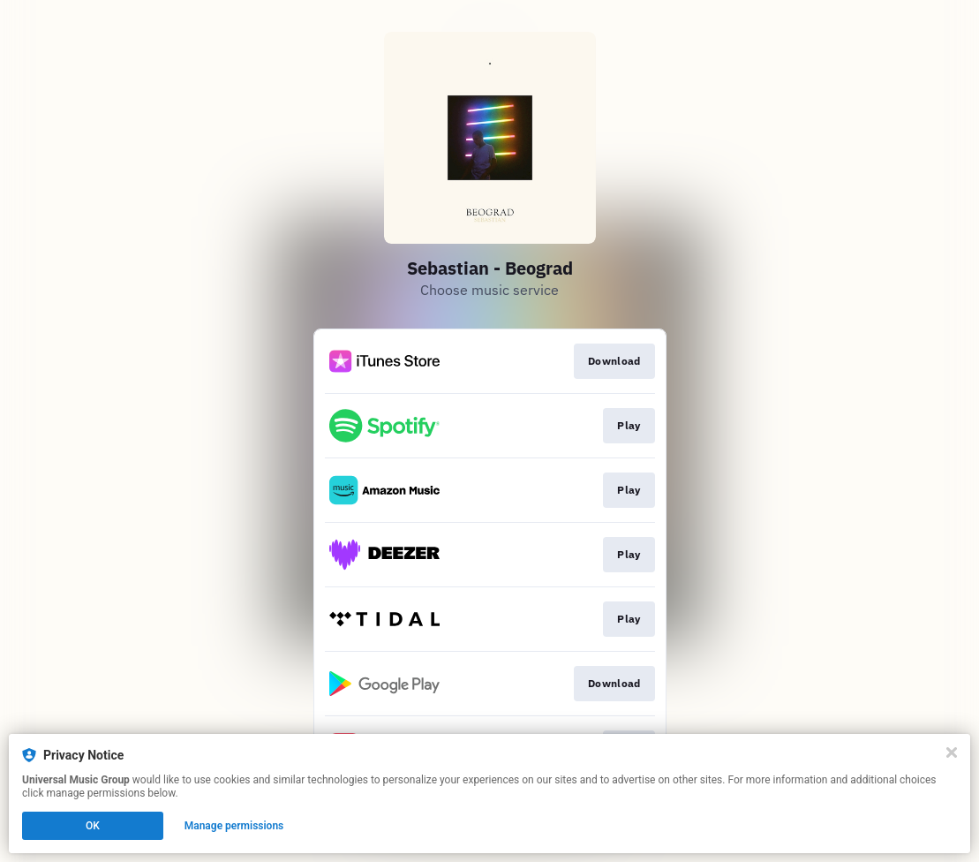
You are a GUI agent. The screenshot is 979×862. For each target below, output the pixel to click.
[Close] (952, 752)
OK (93, 826)
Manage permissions (234, 826)
